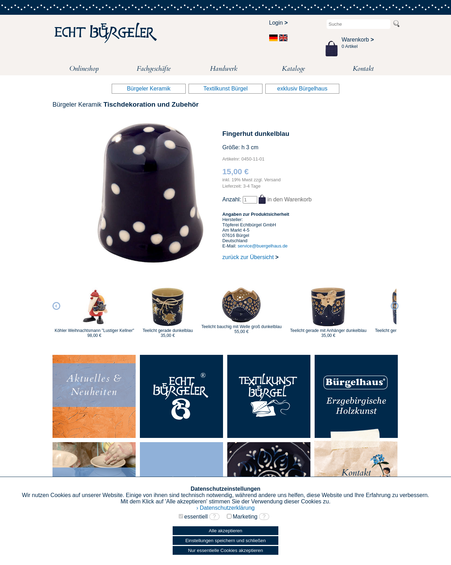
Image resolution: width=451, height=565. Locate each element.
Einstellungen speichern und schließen (225, 540)
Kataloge (293, 68)
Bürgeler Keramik (149, 89)
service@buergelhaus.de (262, 246)
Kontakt (363, 68)
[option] (94, 309)
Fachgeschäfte (154, 68)
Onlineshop (84, 68)
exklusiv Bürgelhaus (302, 89)
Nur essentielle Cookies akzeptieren (225, 550)
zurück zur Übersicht (250, 257)
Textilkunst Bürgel (225, 89)
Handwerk (223, 68)
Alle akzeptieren (225, 530)
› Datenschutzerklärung (225, 508)
